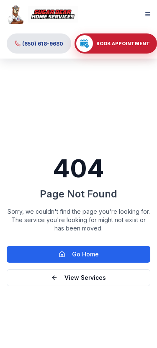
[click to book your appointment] (116, 43)
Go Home (79, 254)
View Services (78, 277)
